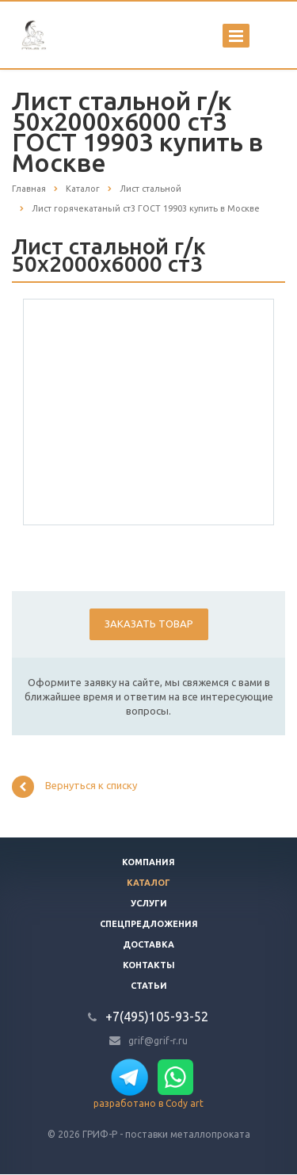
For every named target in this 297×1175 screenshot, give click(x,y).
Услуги (149, 903)
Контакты (149, 965)
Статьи (149, 985)
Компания (148, 862)
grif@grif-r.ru (158, 1040)
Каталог (148, 882)
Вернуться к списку (74, 787)
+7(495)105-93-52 (156, 1016)
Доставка (148, 944)
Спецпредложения (149, 924)
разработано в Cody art (148, 1103)
